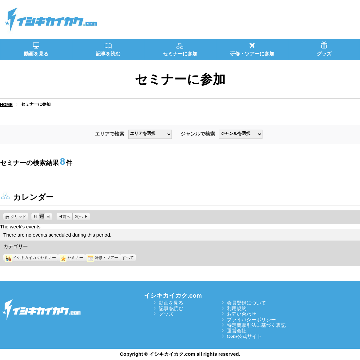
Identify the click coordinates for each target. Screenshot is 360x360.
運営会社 (236, 330)
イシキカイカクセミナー (30, 257)
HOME (6, 104)
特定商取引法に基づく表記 (256, 325)
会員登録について (246, 303)
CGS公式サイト (244, 336)
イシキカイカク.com (173, 295)
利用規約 (236, 308)
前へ (66, 216)
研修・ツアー (102, 257)
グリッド (19, 216)
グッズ (166, 314)
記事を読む (171, 308)
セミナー (71, 257)
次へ (79, 216)
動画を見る (171, 303)
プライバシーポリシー (251, 319)
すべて (128, 257)
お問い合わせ (241, 314)
